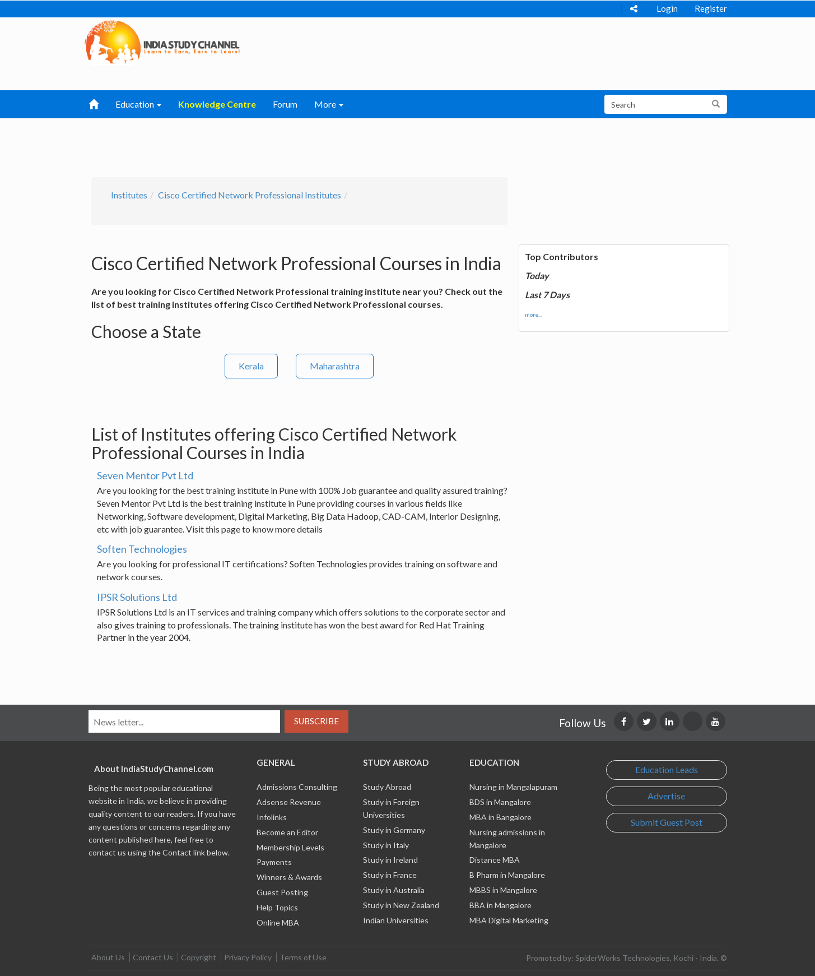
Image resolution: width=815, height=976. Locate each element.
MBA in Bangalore (500, 817)
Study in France (390, 875)
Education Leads (666, 769)
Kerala (251, 365)
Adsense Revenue (289, 802)
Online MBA (278, 922)
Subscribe (316, 721)
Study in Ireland (390, 859)
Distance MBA (494, 859)
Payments (274, 862)
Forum (285, 104)
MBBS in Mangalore (503, 890)
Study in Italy (386, 845)
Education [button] (138, 104)
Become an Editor (287, 832)
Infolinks (272, 817)
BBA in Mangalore (500, 905)
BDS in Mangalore (500, 802)
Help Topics (277, 907)
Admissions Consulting (297, 787)
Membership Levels (290, 847)
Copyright (198, 957)
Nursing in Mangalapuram (513, 787)
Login (667, 8)
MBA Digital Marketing (508, 920)
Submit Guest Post (666, 822)
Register (711, 8)
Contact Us (153, 957)
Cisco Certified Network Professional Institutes (249, 194)
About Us (108, 957)
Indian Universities (396, 920)
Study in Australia (394, 890)
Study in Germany (394, 830)
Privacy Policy (248, 957)
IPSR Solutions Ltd (137, 597)
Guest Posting (282, 892)
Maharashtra (335, 365)
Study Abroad (387, 787)
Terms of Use (303, 957)
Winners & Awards (289, 877)
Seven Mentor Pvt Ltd (145, 475)
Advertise (666, 795)
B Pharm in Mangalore (507, 875)
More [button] (328, 104)
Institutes (129, 194)
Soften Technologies (142, 549)
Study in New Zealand (401, 905)
